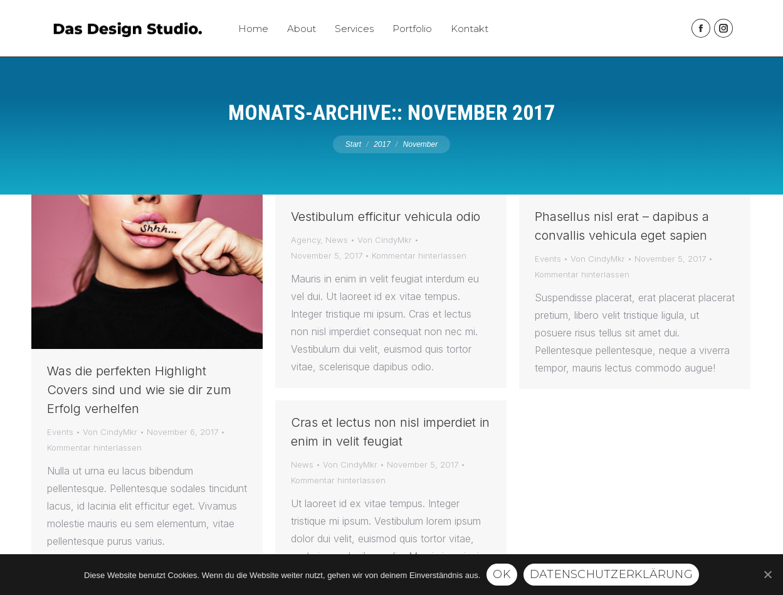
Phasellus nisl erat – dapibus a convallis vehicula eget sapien (622, 226)
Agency (305, 240)
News (336, 240)
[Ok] (767, 574)
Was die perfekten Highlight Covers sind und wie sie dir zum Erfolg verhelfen (139, 389)
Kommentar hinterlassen (94, 447)
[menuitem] (253, 28)
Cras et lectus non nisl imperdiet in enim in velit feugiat (390, 432)
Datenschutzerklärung (611, 574)
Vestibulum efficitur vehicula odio (385, 216)
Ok (502, 574)
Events (60, 432)
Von (110, 432)
